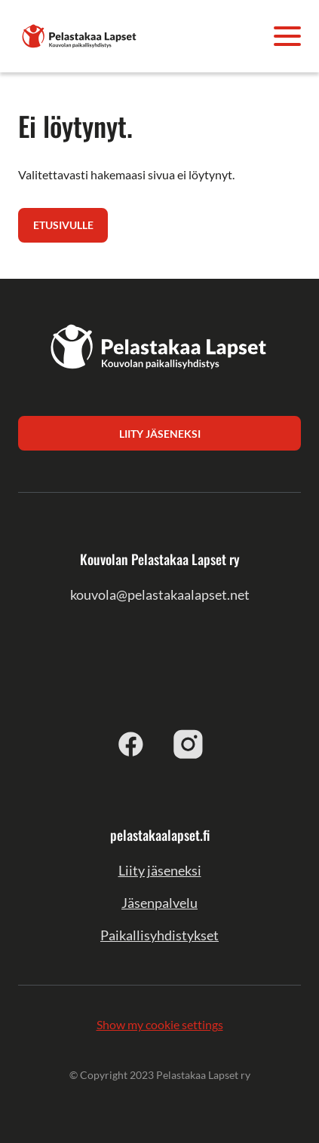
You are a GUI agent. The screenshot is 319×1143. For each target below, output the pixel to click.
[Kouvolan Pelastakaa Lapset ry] (80, 34)
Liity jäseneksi (159, 870)
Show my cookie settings (160, 1024)
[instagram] (188, 744)
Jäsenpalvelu (159, 902)
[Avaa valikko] (287, 36)
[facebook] (131, 744)
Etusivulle (63, 225)
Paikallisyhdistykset (159, 935)
